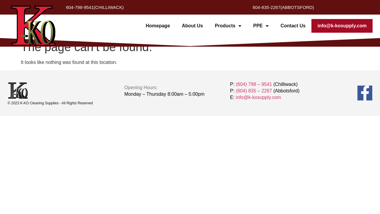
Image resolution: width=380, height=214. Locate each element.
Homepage (158, 25)
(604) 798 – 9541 (254, 84)
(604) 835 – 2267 (254, 90)
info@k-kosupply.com (342, 25)
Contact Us (293, 25)
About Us (192, 25)
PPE (261, 26)
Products (228, 26)
